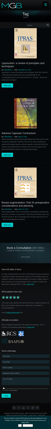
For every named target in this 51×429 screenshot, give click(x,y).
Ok (20, 425)
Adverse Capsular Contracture (19, 133)
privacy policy (13, 390)
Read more (7, 85)
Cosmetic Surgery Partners (20, 415)
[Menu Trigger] (45, 4)
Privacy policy (28, 425)
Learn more (30, 284)
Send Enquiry (25, 257)
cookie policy (41, 415)
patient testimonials (13, 312)
